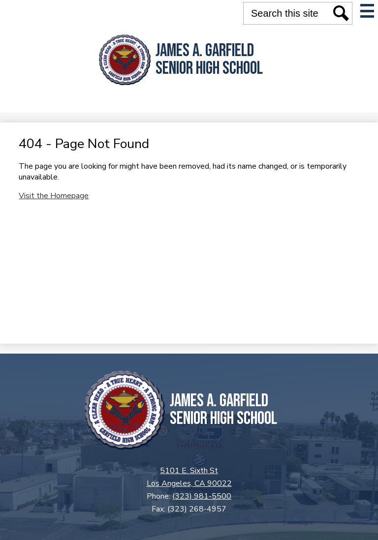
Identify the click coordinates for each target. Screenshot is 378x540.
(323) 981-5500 (201, 496)
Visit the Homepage (54, 195)
